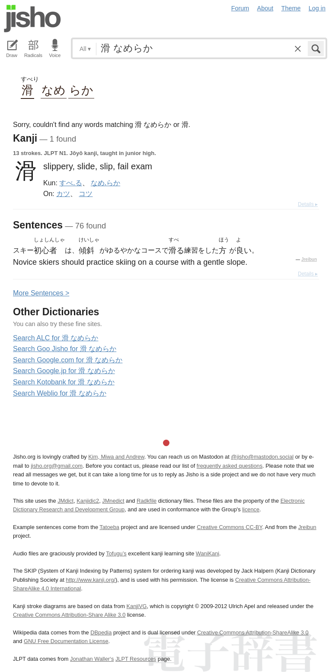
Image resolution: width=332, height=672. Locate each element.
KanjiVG (136, 606)
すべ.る (70, 182)
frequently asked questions (229, 466)
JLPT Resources (135, 659)
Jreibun (309, 259)
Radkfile (146, 501)
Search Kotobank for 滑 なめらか (64, 382)
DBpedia (101, 632)
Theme (291, 8)
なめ (54, 90)
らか (81, 90)
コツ (86, 193)
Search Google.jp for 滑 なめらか (64, 370)
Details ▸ (308, 204)
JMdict (65, 501)
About (265, 8)
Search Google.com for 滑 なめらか (67, 360)
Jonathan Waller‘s (92, 659)
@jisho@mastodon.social (262, 456)
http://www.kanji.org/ (90, 580)
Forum (240, 8)
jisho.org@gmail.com (57, 466)
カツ (63, 193)
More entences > (41, 293)
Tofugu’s (116, 553)
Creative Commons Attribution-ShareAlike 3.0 (252, 632)
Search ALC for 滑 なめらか (55, 338)
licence (250, 509)
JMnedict (113, 501)
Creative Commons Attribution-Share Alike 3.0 (69, 615)
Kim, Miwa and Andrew (116, 456)
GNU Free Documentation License (66, 641)
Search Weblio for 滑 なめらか (59, 393)
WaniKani (207, 553)
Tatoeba (109, 527)
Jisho (32, 18)
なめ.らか (105, 182)
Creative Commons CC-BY (229, 527)
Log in (317, 8)
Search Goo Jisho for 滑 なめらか (64, 348)
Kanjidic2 (88, 501)
